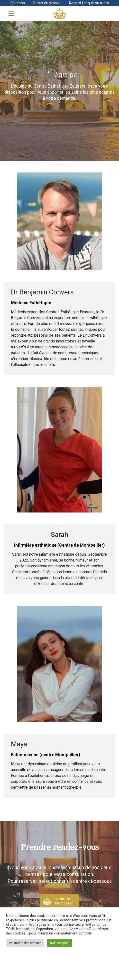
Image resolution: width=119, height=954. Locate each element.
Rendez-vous (64, 901)
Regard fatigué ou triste (89, 3)
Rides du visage (47, 3)
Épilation (17, 3)
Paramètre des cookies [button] (25, 943)
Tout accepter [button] (59, 943)
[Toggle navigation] (11, 13)
